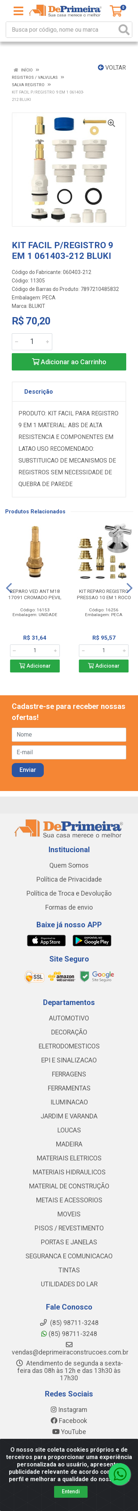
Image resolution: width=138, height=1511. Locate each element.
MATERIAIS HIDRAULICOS (69, 1172)
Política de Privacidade (69, 879)
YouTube (69, 1432)
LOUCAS (69, 1130)
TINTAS (69, 1270)
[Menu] (18, 11)
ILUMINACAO (69, 1102)
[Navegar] (9, 588)
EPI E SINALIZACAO (69, 1060)
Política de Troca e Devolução (69, 893)
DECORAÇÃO (69, 1032)
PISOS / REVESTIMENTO (69, 1228)
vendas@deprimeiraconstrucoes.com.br (70, 1348)
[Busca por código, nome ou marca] (61, 29)
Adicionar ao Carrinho (69, 362)
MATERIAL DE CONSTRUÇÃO (69, 1186)
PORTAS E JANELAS (69, 1242)
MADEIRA (69, 1144)
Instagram (69, 1409)
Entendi (71, 1491)
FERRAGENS (69, 1074)
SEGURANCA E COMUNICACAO (69, 1256)
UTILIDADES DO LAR (69, 1284)
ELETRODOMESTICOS (69, 1046)
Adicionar (35, 666)
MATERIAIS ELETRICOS (69, 1158)
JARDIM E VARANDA (69, 1116)
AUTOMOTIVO (69, 1018)
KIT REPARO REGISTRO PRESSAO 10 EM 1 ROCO (104, 594)
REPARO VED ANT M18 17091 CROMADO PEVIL (34, 594)
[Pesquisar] (124, 29)
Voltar (112, 67)
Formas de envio (69, 907)
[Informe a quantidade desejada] (32, 341)
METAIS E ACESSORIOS (69, 1200)
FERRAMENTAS (69, 1088)
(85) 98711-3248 (69, 1334)
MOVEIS (69, 1214)
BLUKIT (37, 306)
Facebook (69, 1420)
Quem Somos (69, 865)
